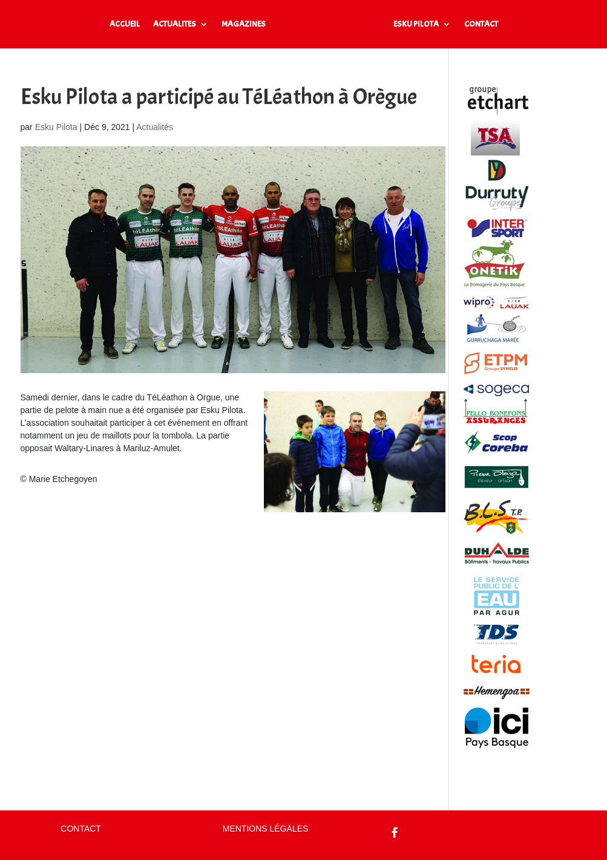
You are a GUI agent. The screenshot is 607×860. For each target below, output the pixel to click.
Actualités (154, 127)
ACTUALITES (174, 24)
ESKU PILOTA (416, 24)
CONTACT (481, 24)
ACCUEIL (125, 24)
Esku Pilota (56, 127)
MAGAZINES (243, 24)
